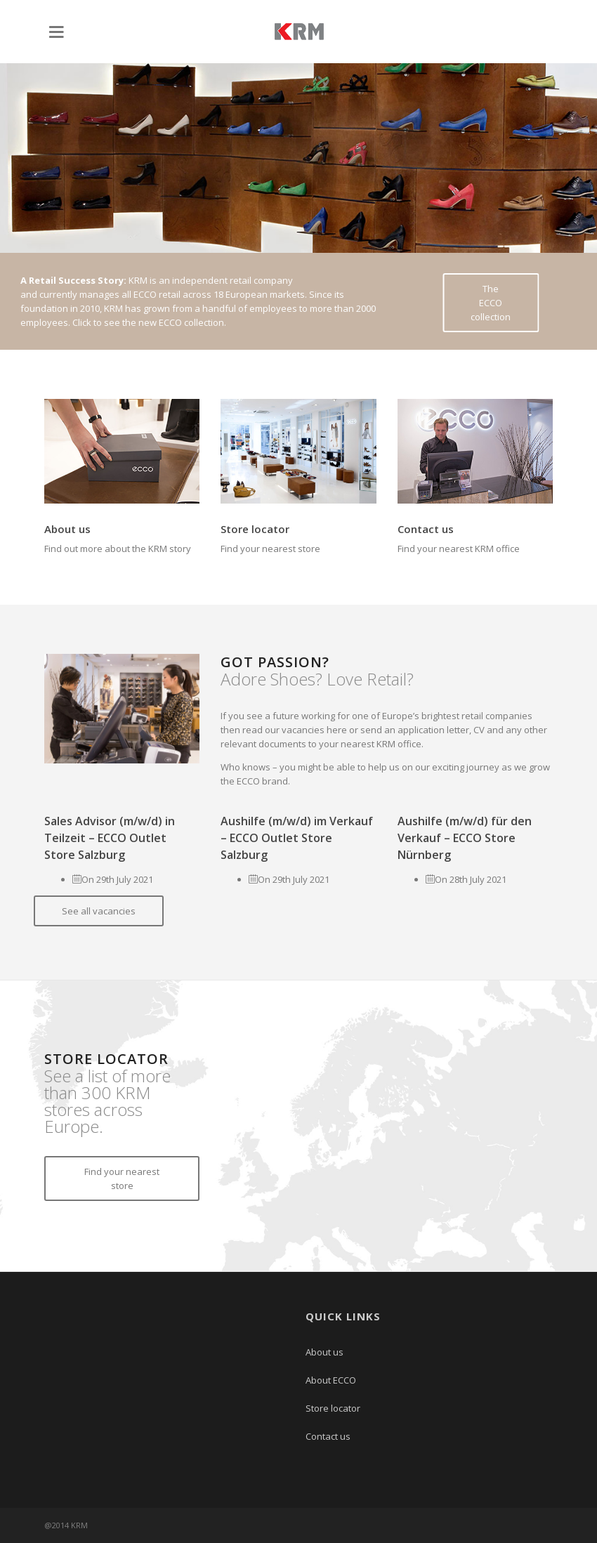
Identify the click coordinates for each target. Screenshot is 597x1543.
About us (67, 529)
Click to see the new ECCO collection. (149, 322)
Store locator (255, 529)
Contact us (426, 529)
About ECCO (331, 1380)
